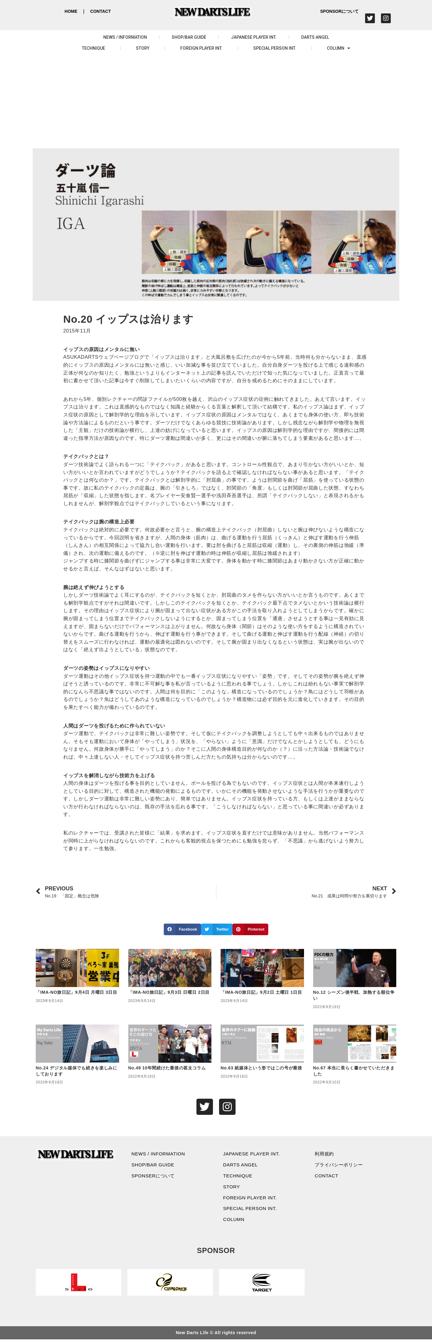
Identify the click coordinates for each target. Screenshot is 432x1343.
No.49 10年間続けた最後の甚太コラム (167, 1067)
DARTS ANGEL (315, 37)
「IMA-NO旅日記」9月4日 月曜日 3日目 (76, 992)
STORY (142, 48)
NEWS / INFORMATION (125, 37)
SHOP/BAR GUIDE (189, 37)
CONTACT (100, 11)
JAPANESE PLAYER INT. (253, 37)
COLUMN (338, 48)
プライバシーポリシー (340, 1166)
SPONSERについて (155, 1177)
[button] (182, 929)
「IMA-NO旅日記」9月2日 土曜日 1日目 (261, 992)
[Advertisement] (216, 102)
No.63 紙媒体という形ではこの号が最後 (261, 1067)
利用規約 (325, 1154)
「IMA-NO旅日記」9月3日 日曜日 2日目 (169, 992)
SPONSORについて (339, 11)
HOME (70, 11)
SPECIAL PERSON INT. (274, 48)
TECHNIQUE (93, 48)
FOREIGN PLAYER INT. (201, 48)
